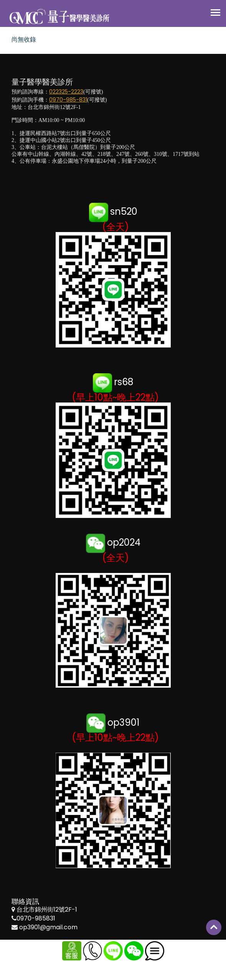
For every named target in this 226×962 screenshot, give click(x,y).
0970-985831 (35, 918)
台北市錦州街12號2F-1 (46, 909)
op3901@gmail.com (48, 927)
